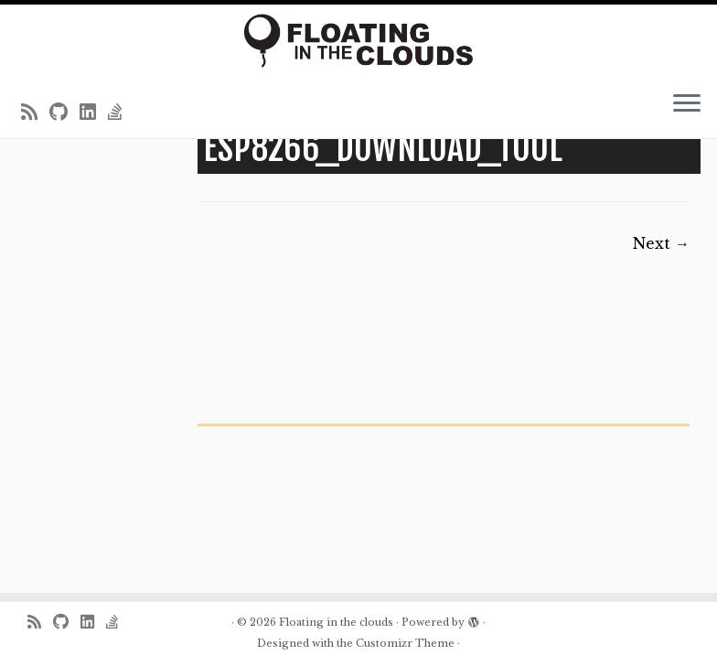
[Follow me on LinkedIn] (94, 112)
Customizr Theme (405, 643)
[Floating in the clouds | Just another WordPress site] (358, 41)
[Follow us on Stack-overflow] (121, 112)
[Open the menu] (687, 105)
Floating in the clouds (336, 622)
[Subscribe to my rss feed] (35, 112)
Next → (661, 243)
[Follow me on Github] (64, 112)
